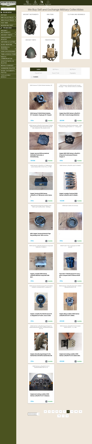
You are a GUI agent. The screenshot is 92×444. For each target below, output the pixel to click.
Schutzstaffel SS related (7, 62)
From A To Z (38, 73)
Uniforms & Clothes (8, 42)
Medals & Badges (7, 65)
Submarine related (8, 68)
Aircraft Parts (8, 35)
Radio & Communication (6, 57)
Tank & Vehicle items (8, 54)
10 (76, 411)
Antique (4, 15)
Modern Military (7, 25)
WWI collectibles (8, 17)
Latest (38, 69)
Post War (4, 23)
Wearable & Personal (8, 48)
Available (34, 77)
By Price (55, 69)
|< (45, 411)
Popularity (73, 73)
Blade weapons (6, 44)
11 (80, 411)
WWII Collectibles (8, 20)
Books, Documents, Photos (8, 71)
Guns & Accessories (8, 51)
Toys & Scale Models (6, 76)
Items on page (32, 414)
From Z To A (55, 73)
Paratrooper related (6, 38)
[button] (35, 3)
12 (59, 416)
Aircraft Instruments (8, 31)
